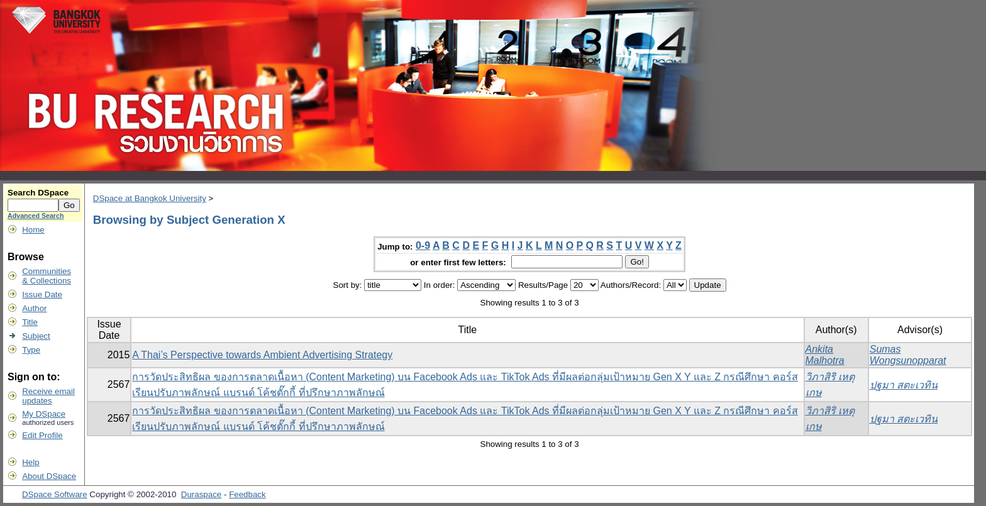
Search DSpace (38, 192)
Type (31, 350)
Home (33, 229)
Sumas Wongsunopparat (908, 355)
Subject (36, 336)
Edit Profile (42, 435)
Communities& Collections (46, 276)
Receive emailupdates (48, 396)
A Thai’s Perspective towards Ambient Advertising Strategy (262, 354)
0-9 (423, 245)
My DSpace (43, 414)
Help (30, 462)
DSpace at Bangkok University (149, 198)
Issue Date (42, 294)
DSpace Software (54, 494)
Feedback (247, 494)
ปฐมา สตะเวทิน (904, 385)
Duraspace (201, 494)
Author (34, 308)
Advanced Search (36, 215)
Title (30, 322)
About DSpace (49, 476)
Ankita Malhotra (825, 355)
